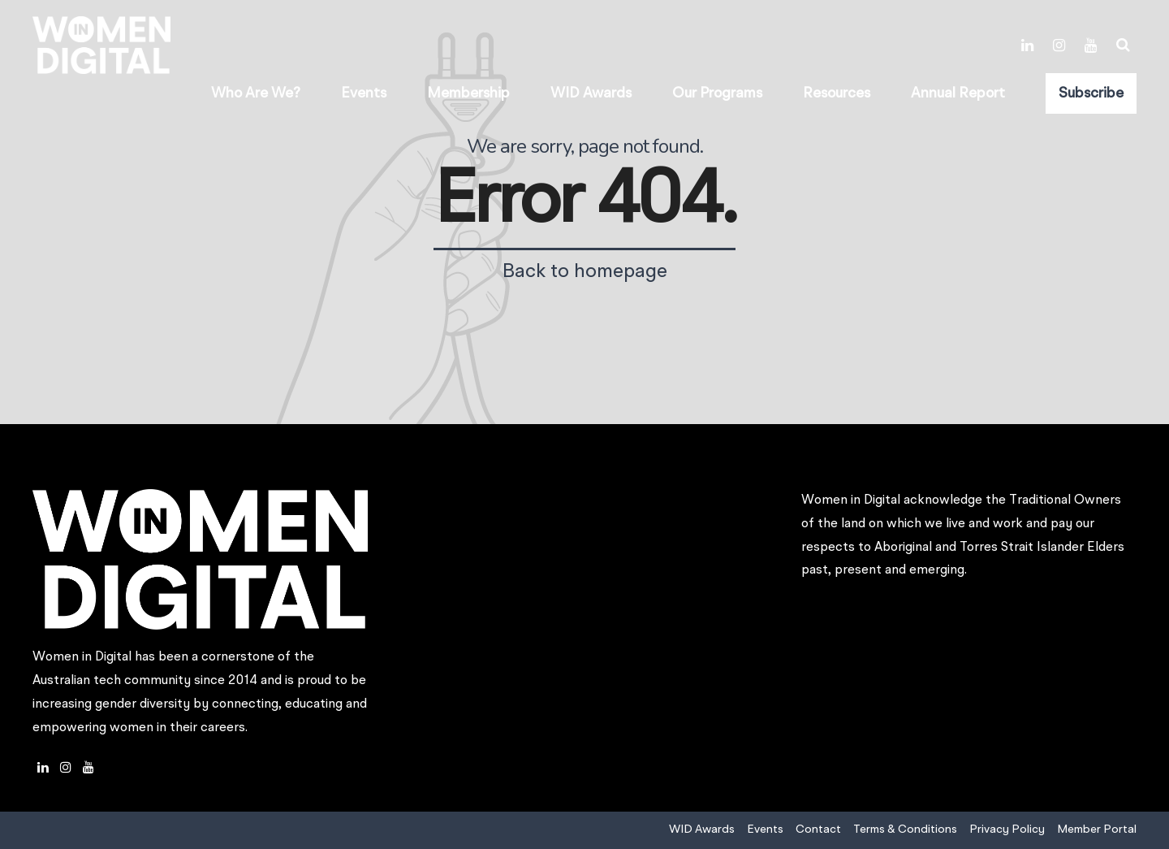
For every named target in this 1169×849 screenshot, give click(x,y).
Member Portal (1097, 829)
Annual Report (958, 93)
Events (363, 93)
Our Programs (717, 93)
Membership (468, 93)
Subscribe (1091, 93)
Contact (818, 829)
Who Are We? (255, 93)
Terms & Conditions (905, 829)
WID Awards (591, 93)
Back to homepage (585, 272)
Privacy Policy (1007, 829)
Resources (836, 93)
